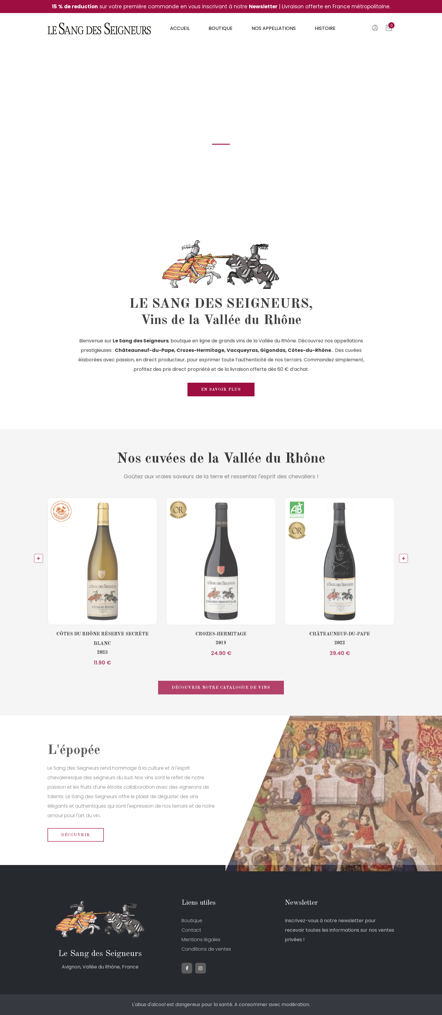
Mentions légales (201, 939)
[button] (38, 573)
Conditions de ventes (206, 949)
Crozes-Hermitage (221, 649)
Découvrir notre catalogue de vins (221, 703)
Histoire (325, 28)
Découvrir (75, 850)
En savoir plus (221, 389)
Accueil (180, 28)
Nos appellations (274, 28)
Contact (191, 930)
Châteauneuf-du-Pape (339, 649)
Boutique (221, 28)
